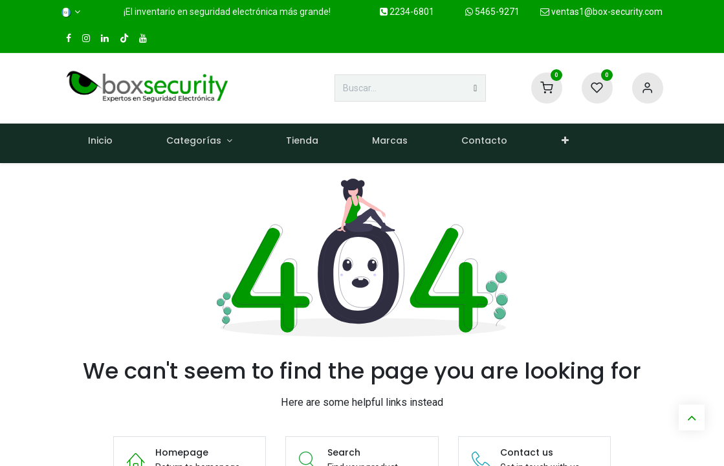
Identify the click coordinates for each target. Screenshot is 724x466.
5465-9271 (492, 11)
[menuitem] (100, 143)
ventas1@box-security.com (601, 11)
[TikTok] (124, 38)
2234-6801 (407, 11)
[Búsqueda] (475, 88)
